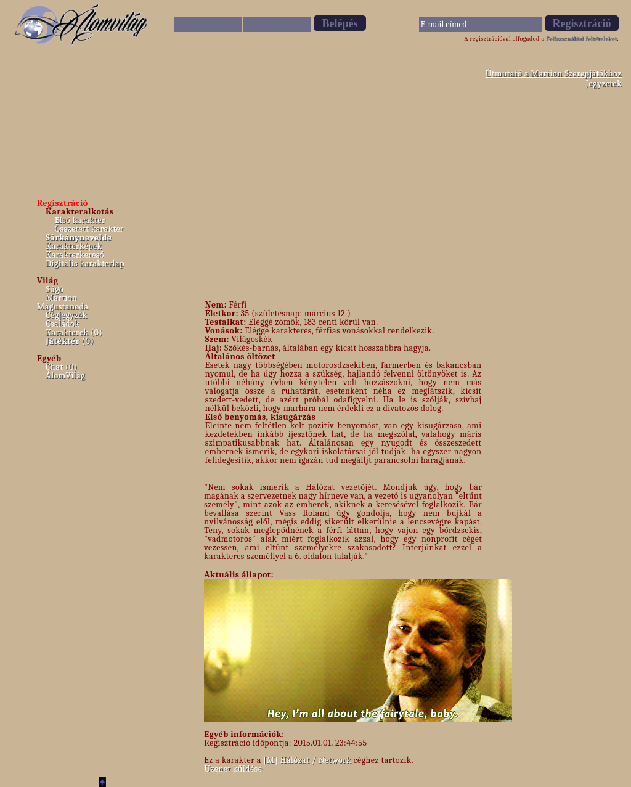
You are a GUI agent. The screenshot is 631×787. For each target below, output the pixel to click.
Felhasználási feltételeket (581, 39)
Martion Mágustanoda (63, 302)
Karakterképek (74, 246)
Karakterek (67, 332)
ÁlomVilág (65, 375)
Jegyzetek (604, 84)
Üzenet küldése (233, 769)
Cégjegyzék (66, 315)
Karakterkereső (75, 255)
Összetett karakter (89, 229)
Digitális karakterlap (85, 263)
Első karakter (80, 220)
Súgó (54, 289)
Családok (62, 324)
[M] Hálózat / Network (307, 760)
